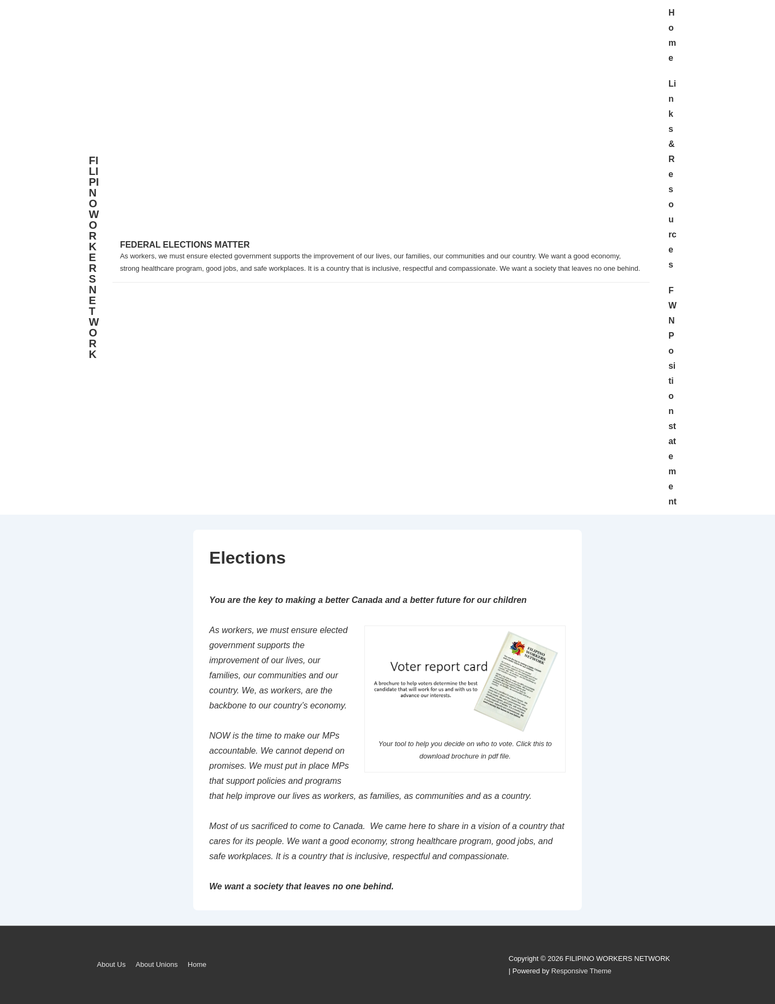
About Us (111, 964)
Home (672, 35)
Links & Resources (672, 174)
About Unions (157, 964)
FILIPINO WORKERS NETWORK (94, 257)
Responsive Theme (581, 971)
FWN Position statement (672, 396)
